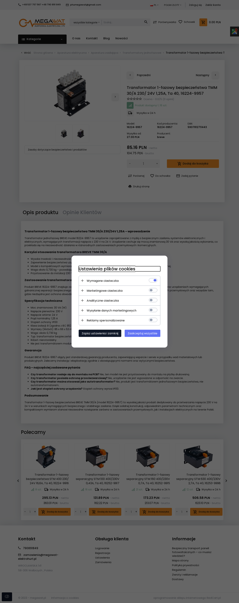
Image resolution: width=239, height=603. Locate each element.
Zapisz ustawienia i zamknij (100, 333)
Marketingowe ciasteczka (105, 290)
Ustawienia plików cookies (107, 268)
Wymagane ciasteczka (103, 281)
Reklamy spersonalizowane (106, 320)
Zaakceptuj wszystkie (142, 333)
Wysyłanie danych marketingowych (111, 310)
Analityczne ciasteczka (103, 300)
